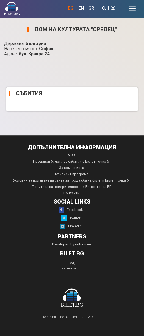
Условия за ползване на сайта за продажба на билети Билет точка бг (71, 180)
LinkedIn (71, 226)
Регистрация (71, 268)
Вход (71, 263)
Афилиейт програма (71, 174)
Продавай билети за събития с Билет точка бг (71, 161)
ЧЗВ (71, 155)
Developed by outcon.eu (71, 244)
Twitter (70, 218)
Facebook (71, 210)
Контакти (71, 193)
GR (91, 8)
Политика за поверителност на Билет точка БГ (71, 186)
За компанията (71, 168)
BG (71, 8)
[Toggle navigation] (132, 8)
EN (81, 8)
